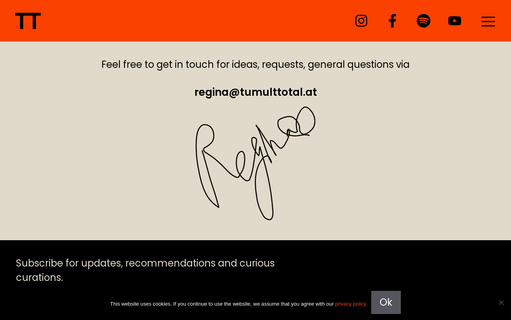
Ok (386, 302)
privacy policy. (351, 304)
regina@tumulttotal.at (255, 92)
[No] (501, 302)
